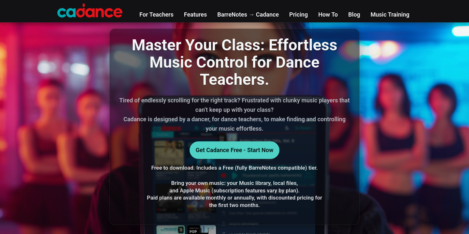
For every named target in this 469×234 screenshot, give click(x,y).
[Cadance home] (89, 10)
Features (195, 14)
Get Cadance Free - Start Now (235, 150)
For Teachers (156, 14)
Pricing (298, 14)
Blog (354, 14)
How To (328, 14)
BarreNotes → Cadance (248, 14)
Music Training (390, 14)
